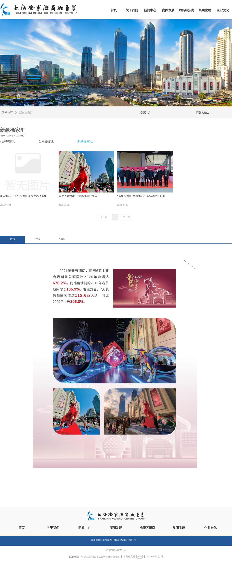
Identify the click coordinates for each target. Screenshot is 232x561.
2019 (62, 239)
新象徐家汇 (26, 112)
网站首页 (7, 112)
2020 (37, 239)
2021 (12, 239)
